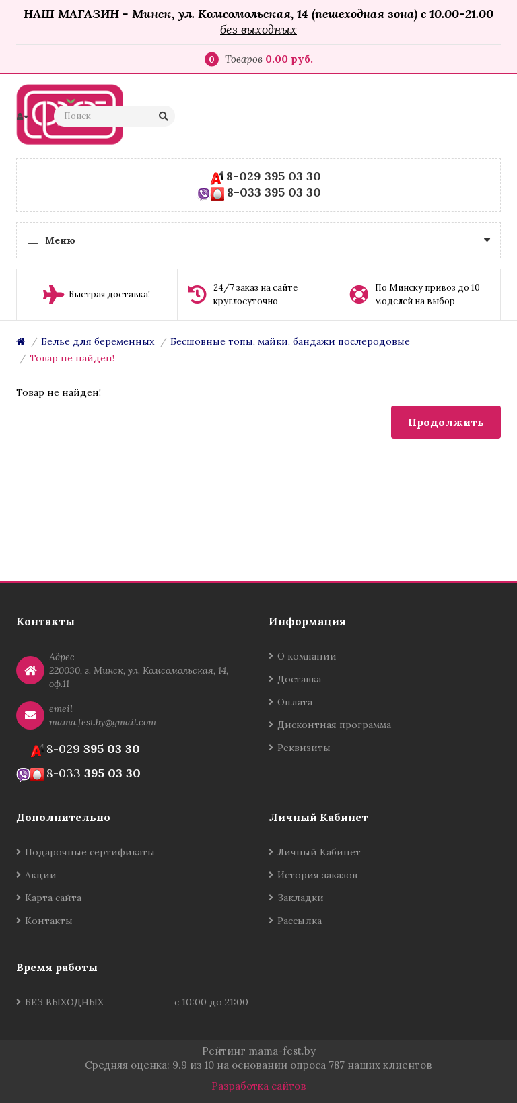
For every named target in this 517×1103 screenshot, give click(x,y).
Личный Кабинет (319, 852)
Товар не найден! (72, 358)
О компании (307, 656)
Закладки (300, 898)
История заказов (317, 875)
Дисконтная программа (334, 725)
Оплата (294, 702)
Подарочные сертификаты (90, 852)
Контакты (49, 921)
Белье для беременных (97, 341)
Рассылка (299, 921)
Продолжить (446, 422)
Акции (41, 875)
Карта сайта (53, 898)
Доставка (299, 679)
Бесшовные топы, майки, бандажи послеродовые (290, 341)
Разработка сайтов (258, 1085)
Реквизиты (304, 748)
